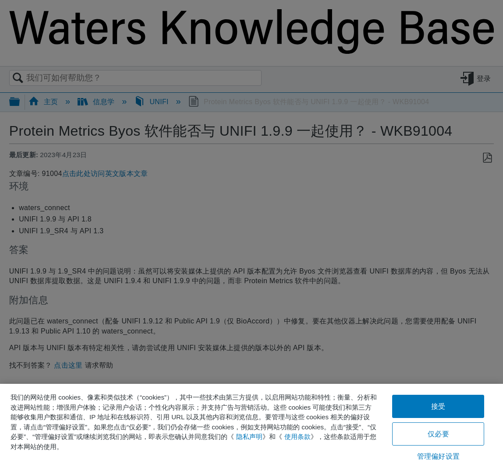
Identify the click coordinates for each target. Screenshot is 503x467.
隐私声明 (249, 436)
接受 (438, 406)
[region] (251, 425)
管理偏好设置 (438, 456)
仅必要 (438, 434)
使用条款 (297, 436)
